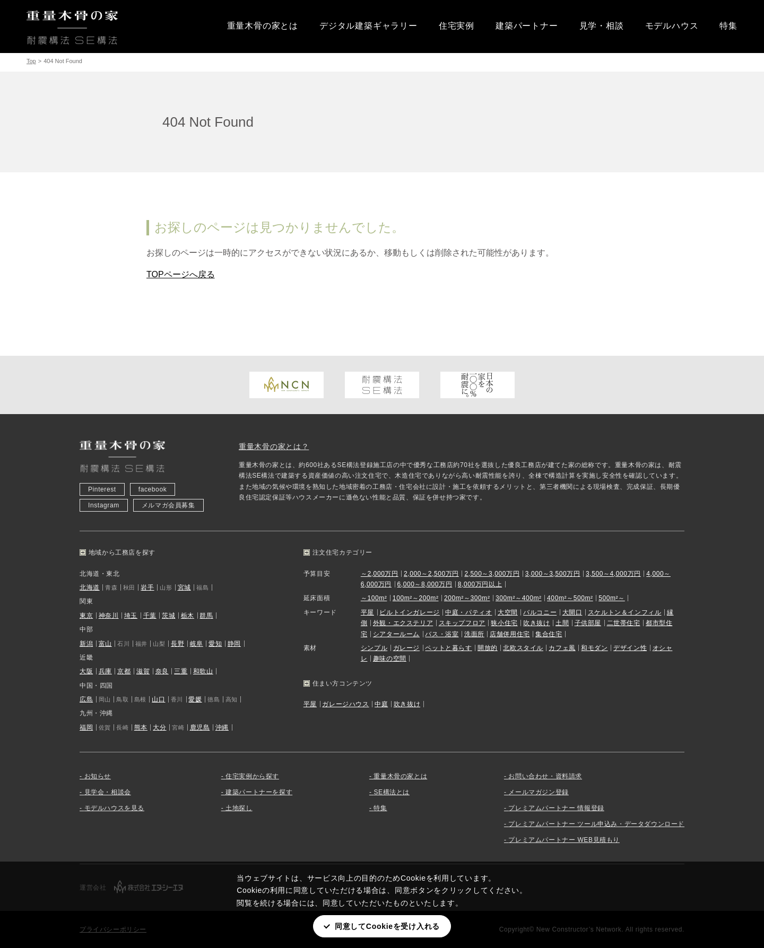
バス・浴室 (441, 634)
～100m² (374, 598)
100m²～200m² (416, 598)
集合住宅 (548, 634)
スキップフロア (462, 623)
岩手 (147, 587)
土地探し (238, 808)
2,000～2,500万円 (431, 573)
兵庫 (105, 671)
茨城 (168, 615)
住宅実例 (456, 25)
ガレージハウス (345, 704)
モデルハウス (672, 25)
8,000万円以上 (480, 584)
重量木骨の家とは (262, 25)
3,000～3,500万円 (552, 573)
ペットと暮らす (448, 648)
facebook (152, 489)
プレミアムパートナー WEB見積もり (563, 840)
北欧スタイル (523, 648)
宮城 (184, 587)
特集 (728, 25)
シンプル (374, 648)
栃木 (187, 615)
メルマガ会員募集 (168, 505)
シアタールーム (396, 634)
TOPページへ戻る (180, 274)
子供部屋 (588, 623)
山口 (158, 699)
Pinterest (102, 489)
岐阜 (196, 643)
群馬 (206, 615)
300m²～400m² (519, 598)
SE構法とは (392, 792)
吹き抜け (536, 623)
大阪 (86, 671)
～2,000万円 (379, 573)
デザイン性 (630, 648)
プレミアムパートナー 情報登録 (556, 808)
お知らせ (97, 776)
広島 (86, 699)
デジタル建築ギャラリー (368, 25)
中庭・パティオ (468, 612)
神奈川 (109, 615)
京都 (124, 671)
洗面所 (474, 634)
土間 (562, 623)
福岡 (86, 727)
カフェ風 (562, 648)
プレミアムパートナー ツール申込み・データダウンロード (596, 824)
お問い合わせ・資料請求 (545, 776)
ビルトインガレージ (409, 612)
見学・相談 (601, 25)
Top (31, 61)
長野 (177, 643)
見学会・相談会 (107, 792)
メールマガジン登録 (538, 792)
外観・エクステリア (403, 623)
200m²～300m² (467, 598)
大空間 (508, 612)
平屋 (367, 612)
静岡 (234, 643)
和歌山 (203, 671)
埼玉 (130, 615)
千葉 (150, 615)
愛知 (215, 643)
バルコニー (540, 612)
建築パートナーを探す (258, 792)
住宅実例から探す (252, 776)
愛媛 (195, 699)
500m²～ (611, 598)
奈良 (162, 671)
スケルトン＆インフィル (625, 612)
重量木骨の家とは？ (274, 446)
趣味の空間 (389, 658)
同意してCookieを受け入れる (387, 926)
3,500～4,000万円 (613, 573)
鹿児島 (200, 727)
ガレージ (406, 648)
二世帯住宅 (623, 623)
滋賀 (143, 671)
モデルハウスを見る (114, 808)
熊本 (140, 727)
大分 (159, 727)
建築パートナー (527, 25)
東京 (86, 615)
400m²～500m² (570, 598)
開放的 (488, 648)
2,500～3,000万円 (491, 573)
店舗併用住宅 (510, 634)
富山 (105, 643)
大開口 (572, 612)
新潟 (86, 643)
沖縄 (222, 727)
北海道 (90, 587)
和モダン (594, 648)
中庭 (381, 704)
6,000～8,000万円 (424, 584)
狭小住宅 (504, 623)
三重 (180, 671)
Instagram (103, 505)
